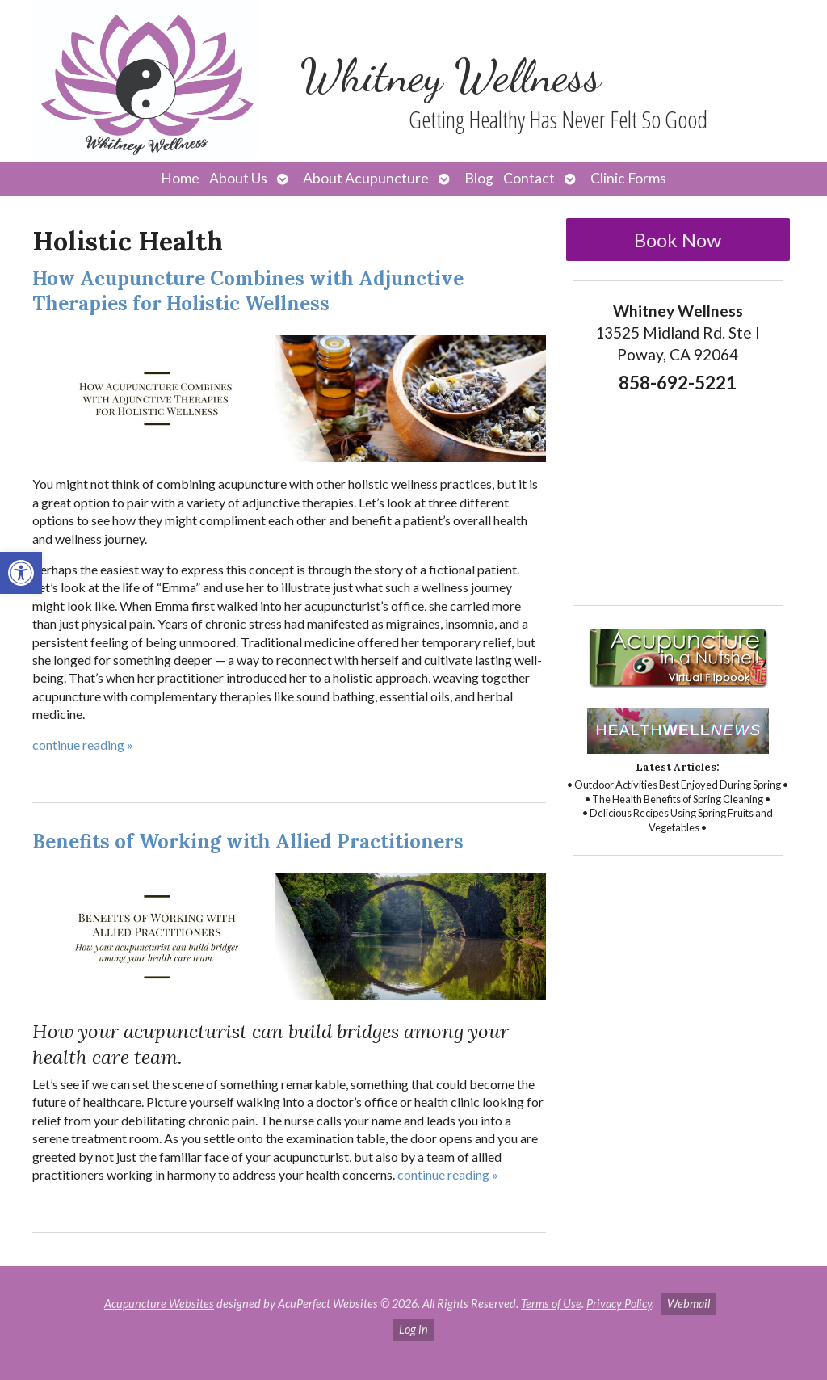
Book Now (677, 239)
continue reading (82, 744)
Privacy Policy (619, 1304)
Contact (529, 178)
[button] (21, 573)
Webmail (688, 1304)
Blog (478, 178)
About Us (238, 178)
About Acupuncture (366, 178)
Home (180, 178)
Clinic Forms (628, 178)
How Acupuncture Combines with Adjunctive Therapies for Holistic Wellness (248, 291)
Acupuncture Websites (159, 1304)
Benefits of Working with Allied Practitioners (248, 841)
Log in (413, 1329)
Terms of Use (551, 1304)
